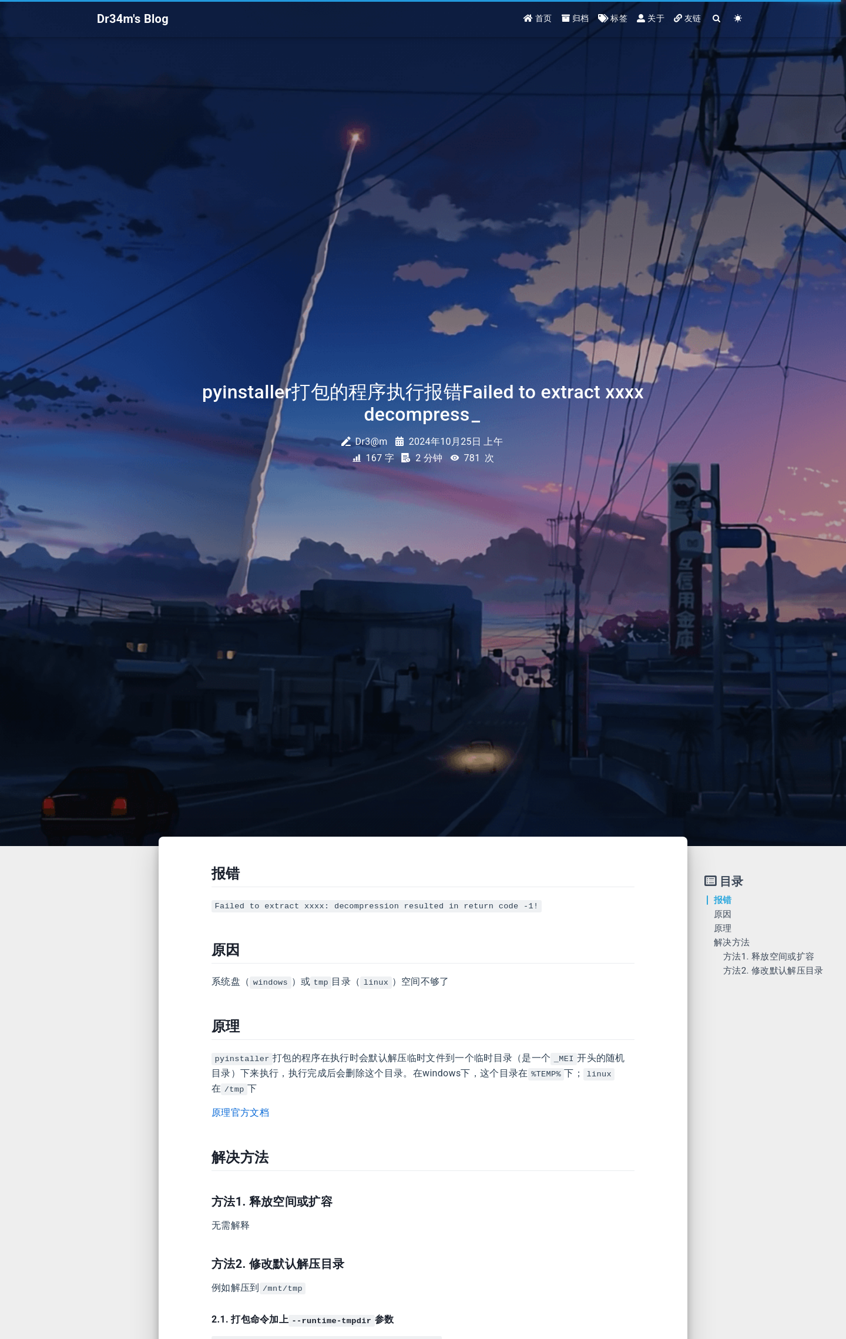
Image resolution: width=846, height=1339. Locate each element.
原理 (723, 928)
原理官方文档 (240, 1112)
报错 (723, 900)
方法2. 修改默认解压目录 (773, 970)
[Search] (717, 19)
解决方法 (732, 942)
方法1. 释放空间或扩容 (768, 956)
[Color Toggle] (738, 19)
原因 (723, 914)
